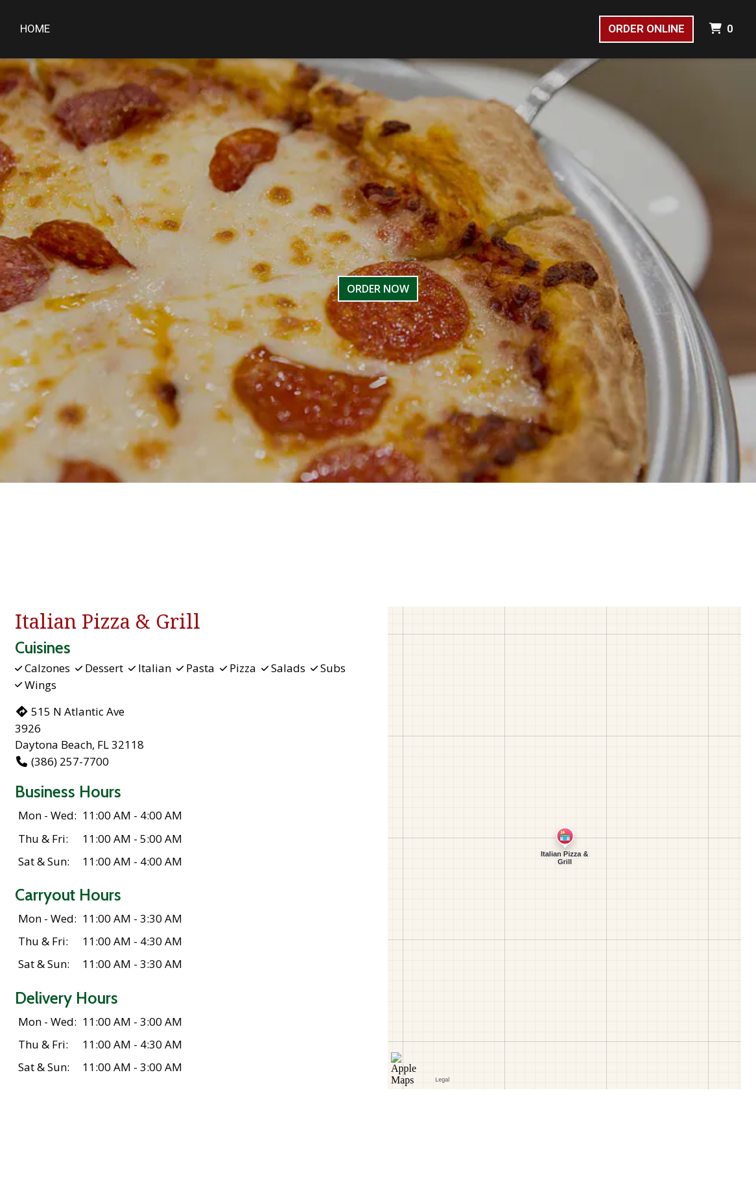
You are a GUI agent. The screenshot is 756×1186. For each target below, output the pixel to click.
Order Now (378, 289)
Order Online (646, 28)
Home (35, 28)
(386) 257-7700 (62, 761)
